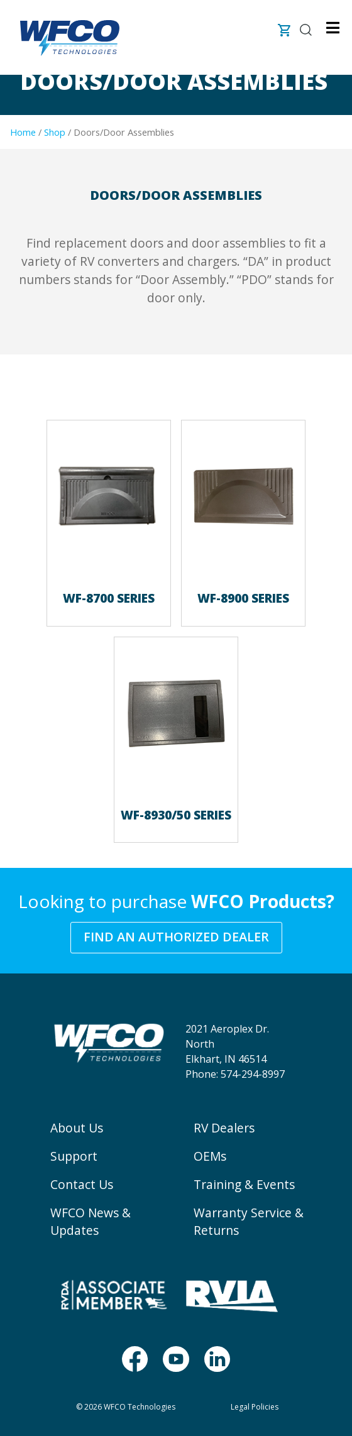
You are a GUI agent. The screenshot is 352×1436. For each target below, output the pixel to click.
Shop (54, 132)
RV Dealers (224, 1127)
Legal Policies (254, 1406)
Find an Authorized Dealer (176, 936)
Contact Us (81, 1184)
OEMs (210, 1156)
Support (73, 1156)
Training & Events (244, 1184)
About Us (76, 1127)
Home (23, 132)
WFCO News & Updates (90, 1221)
